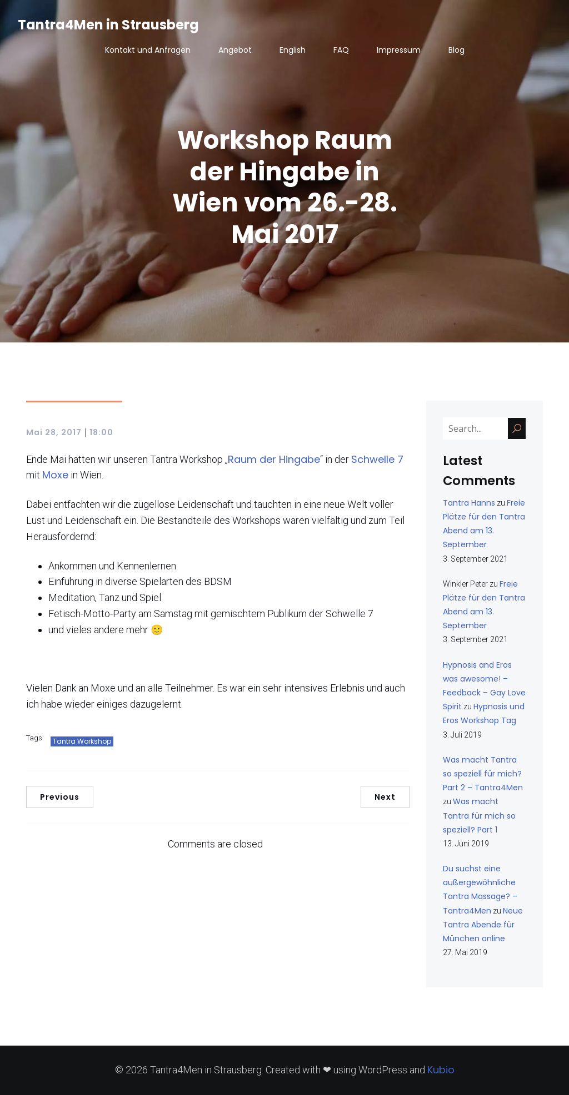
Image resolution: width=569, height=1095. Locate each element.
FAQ (341, 49)
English (292, 49)
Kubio (441, 1070)
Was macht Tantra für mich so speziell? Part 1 (479, 815)
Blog (456, 49)
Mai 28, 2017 (54, 432)
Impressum (399, 49)
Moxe (55, 475)
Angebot (235, 49)
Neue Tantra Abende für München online (483, 924)
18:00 (101, 432)
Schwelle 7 (377, 459)
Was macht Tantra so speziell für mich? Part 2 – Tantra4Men (483, 773)
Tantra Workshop (82, 741)
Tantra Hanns (469, 502)
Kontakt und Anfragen (148, 49)
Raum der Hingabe (274, 459)
